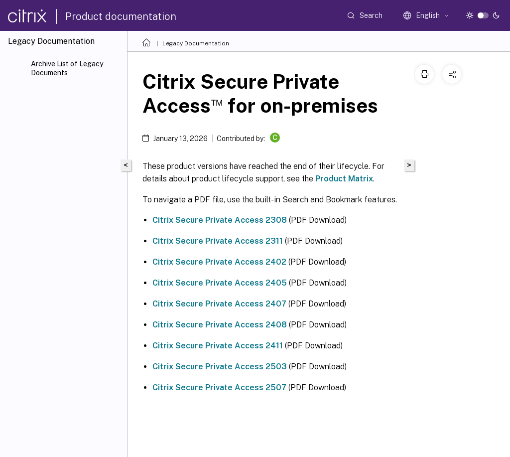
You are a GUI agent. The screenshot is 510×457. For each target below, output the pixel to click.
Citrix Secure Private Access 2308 (219, 220)
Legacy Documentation (195, 43)
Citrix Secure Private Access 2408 (219, 324)
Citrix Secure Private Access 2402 (219, 262)
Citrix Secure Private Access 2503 (219, 366)
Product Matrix (344, 178)
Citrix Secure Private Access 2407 (219, 303)
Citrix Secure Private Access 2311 (217, 241)
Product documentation (120, 16)
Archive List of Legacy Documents (67, 68)
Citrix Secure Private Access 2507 (219, 387)
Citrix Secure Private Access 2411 (217, 345)
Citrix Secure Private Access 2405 (219, 283)
